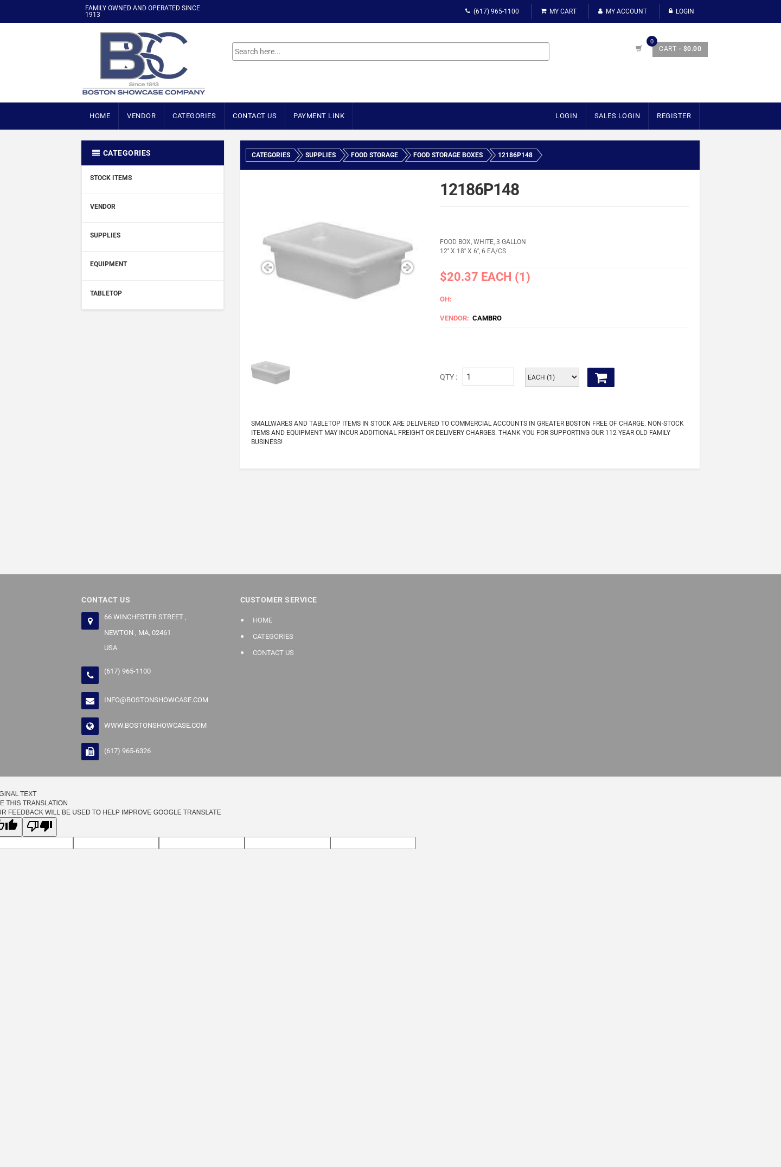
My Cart (559, 11)
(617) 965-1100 (492, 11)
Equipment (108, 264)
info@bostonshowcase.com (156, 700)
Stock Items (111, 178)
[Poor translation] (39, 826)
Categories (194, 116)
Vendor (141, 116)
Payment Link (318, 116)
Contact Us (255, 116)
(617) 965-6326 (127, 751)
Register (674, 116)
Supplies (105, 235)
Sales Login (617, 116)
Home (99, 116)
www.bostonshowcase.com (155, 725)
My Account (622, 11)
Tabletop (106, 293)
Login (681, 11)
